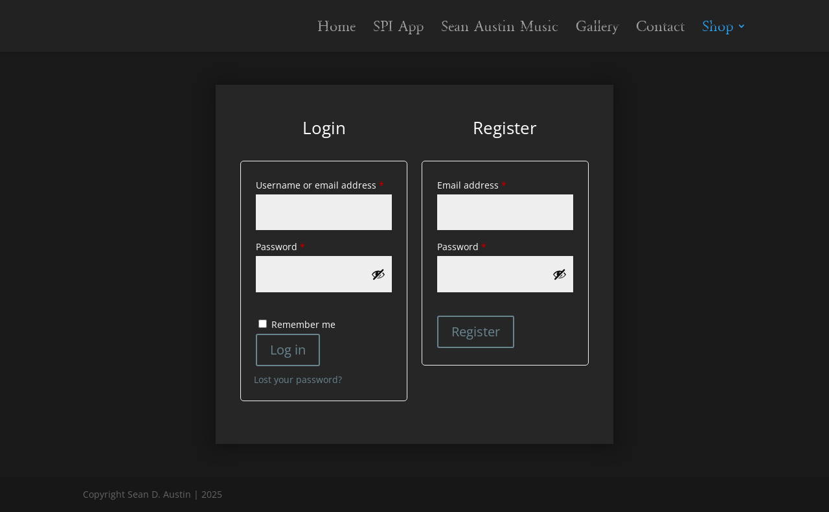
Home (336, 28)
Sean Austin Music (499, 28)
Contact (660, 28)
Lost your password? (298, 379)
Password (300, 245)
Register (475, 331)
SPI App (398, 28)
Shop (717, 28)
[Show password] (378, 274)
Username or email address (324, 183)
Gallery (597, 28)
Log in (288, 349)
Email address (491, 183)
